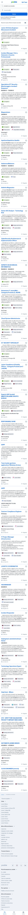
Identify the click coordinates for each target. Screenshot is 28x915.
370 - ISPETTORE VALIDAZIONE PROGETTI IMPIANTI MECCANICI (12, 719)
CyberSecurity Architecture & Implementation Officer (11, 239)
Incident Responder (7, 613)
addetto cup (4, 839)
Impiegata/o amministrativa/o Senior (11, 640)
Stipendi (3, 905)
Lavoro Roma (4, 806)
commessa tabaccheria (6, 845)
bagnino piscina (5, 843)
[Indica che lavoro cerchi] (14, 6)
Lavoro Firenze (4, 818)
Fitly (2, 909)
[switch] (25, 23)
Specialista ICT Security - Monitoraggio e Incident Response (9, 86)
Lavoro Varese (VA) (5, 814)
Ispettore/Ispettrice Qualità (10, 140)
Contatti (3, 876)
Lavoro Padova (4, 823)
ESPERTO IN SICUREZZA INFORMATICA (9, 266)
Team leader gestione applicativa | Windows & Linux (11, 464)
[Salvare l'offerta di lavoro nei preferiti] (26, 28)
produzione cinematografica (7, 847)
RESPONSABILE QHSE (8, 421)
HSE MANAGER (6, 585)
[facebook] (12, 865)
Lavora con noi (4, 884)
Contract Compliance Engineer (11, 511)
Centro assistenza (5, 874)
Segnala (24, 48)
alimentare (3, 841)
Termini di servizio (5, 901)
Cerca (14, 14)
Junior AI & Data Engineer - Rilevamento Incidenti (10, 29)
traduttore (3, 829)
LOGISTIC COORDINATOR (9, 566)
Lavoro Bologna (5, 812)
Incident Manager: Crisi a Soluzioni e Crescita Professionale (9, 55)
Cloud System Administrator (10, 318)
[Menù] (2, 2)
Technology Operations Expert (11, 666)
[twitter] (21, 865)
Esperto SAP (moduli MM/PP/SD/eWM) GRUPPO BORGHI (10, 396)
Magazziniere (5, 112)
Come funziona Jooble (6, 880)
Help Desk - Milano (7, 692)
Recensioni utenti (5, 882)
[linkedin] (25, 865)
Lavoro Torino (4, 816)
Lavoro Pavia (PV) (5, 820)
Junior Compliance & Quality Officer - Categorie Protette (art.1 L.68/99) (12, 366)
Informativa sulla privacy (7, 903)
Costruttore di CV (5, 907)
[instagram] (16, 865)
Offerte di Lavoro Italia (6, 898)
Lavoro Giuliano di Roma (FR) (8, 808)
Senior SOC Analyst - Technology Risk (12, 211)
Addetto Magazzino (7, 187)
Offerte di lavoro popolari (7, 853)
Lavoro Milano (4, 804)
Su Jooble (3, 872)
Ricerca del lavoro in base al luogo (9, 856)
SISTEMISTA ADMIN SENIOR (10, 743)
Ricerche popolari (7, 798)
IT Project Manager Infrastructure (7, 538)
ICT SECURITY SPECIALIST (10, 343)
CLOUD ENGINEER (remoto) (10, 768)
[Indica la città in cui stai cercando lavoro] (14, 10)
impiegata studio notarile (7, 831)
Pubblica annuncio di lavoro (7, 890)
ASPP (3, 444)
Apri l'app (24, 2)
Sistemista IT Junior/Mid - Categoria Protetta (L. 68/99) (10, 291)
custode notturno (5, 837)
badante (3, 835)
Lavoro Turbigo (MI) (5, 810)
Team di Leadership (5, 878)
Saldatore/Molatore (7, 163)
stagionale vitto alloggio (7, 833)
